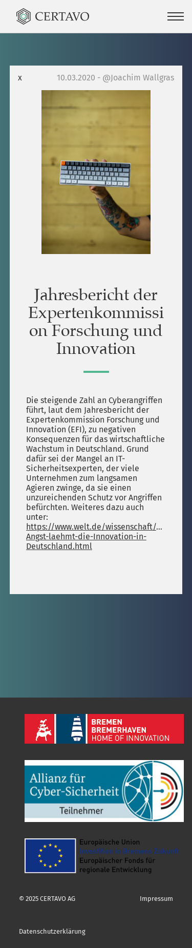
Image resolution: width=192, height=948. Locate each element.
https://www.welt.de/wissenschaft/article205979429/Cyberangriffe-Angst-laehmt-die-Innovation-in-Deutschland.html (96, 536)
